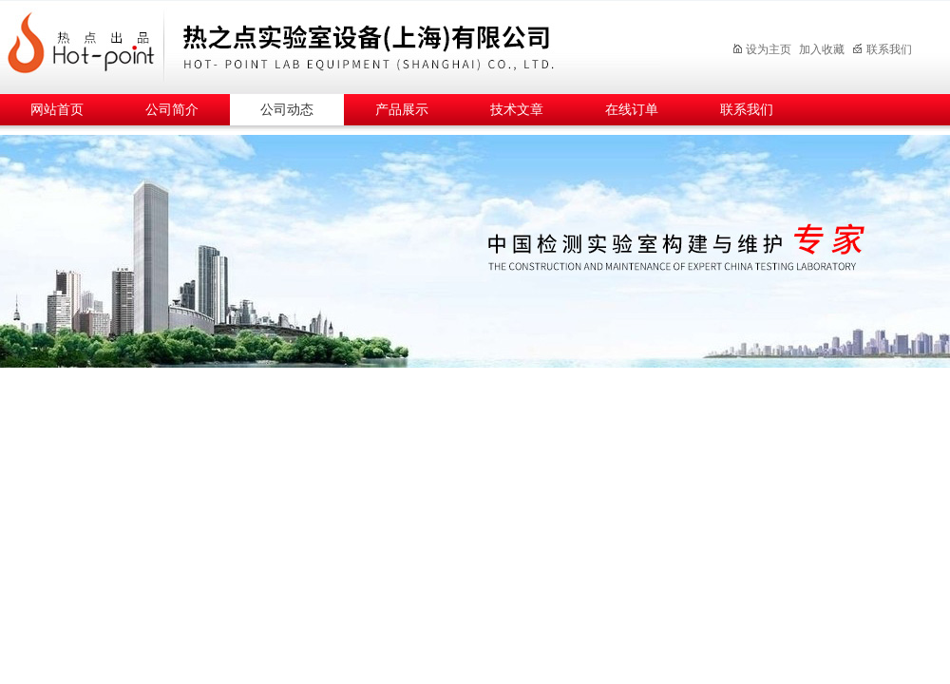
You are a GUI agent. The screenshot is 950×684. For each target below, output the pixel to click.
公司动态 (287, 110)
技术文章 (516, 110)
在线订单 (631, 110)
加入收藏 (822, 49)
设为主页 (761, 49)
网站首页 (57, 110)
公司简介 (172, 110)
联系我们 (882, 49)
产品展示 (401, 110)
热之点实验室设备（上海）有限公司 (347, 44)
